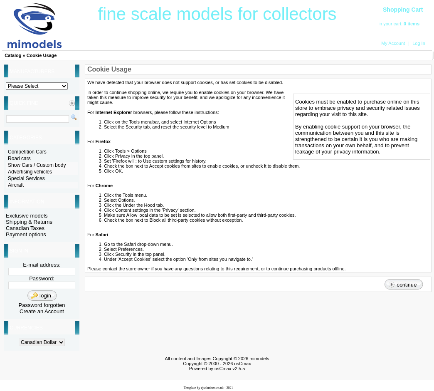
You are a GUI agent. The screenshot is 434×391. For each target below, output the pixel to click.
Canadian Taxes (25, 228)
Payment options (26, 234)
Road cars (19, 158)
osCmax (242, 363)
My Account (393, 43)
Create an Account (42, 311)
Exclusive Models (243, 44)
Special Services (26, 178)
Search (143, 44)
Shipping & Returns (29, 222)
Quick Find (24, 103)
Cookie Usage (42, 55)
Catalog (13, 55)
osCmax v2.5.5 (230, 368)
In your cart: (391, 23)
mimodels (259, 358)
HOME (94, 44)
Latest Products (194, 44)
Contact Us (343, 44)
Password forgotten (41, 305)
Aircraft (293, 44)
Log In (418, 43)
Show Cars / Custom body (37, 165)
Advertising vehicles (30, 172)
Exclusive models (26, 216)
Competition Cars (27, 152)
